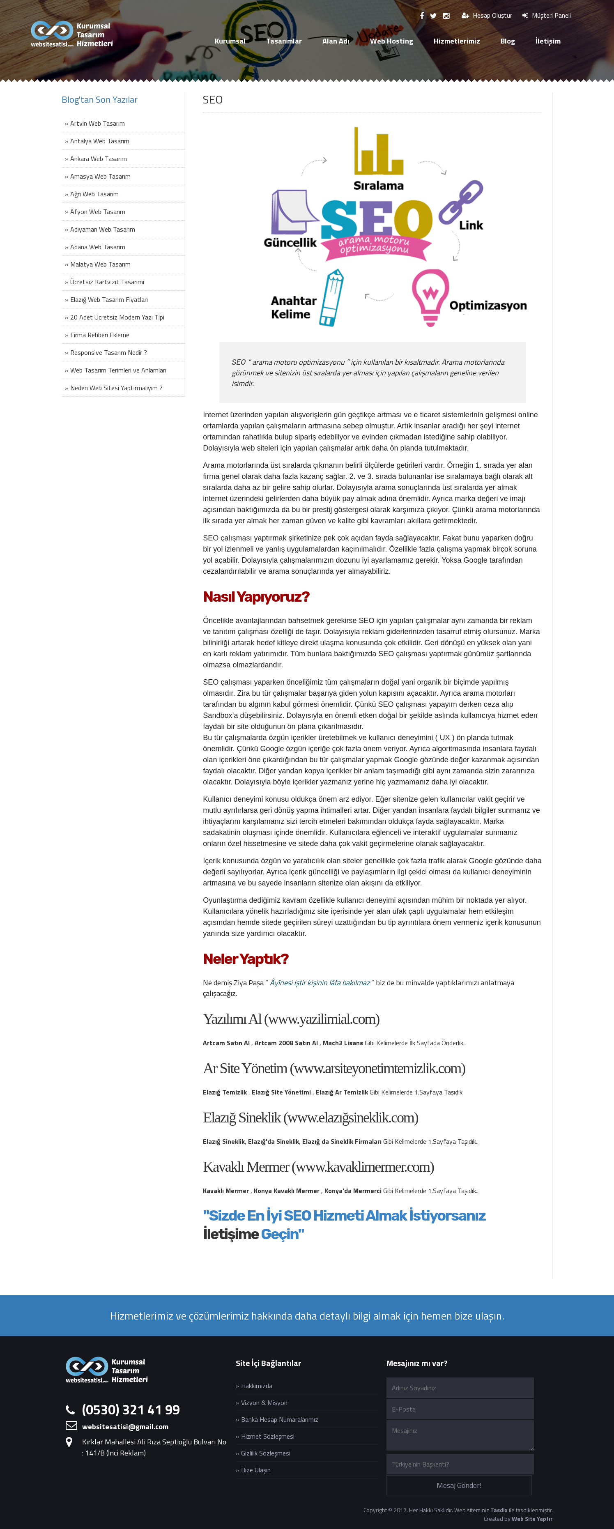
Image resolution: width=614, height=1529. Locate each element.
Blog (508, 40)
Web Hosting (391, 40)
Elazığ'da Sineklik (273, 1141)
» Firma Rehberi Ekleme (97, 335)
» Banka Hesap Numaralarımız (277, 1419)
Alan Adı (336, 40)
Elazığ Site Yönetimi (281, 1092)
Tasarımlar (284, 40)
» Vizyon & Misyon (261, 1402)
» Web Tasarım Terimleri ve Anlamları (115, 370)
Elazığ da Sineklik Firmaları (342, 1141)
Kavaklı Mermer (226, 1191)
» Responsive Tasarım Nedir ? (106, 352)
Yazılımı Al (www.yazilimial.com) (291, 1019)
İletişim (548, 40)
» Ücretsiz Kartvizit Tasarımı (104, 282)
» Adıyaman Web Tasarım (100, 229)
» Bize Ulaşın (253, 1470)
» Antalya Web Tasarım (97, 141)
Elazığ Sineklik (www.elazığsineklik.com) (310, 1117)
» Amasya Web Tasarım (98, 176)
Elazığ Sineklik (224, 1141)
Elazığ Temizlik (225, 1092)
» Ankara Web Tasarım (96, 158)
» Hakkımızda (254, 1386)
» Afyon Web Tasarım (95, 211)
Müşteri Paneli (546, 15)
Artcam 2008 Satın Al (286, 1043)
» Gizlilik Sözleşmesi (263, 1453)
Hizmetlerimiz (457, 40)
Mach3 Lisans (343, 1043)
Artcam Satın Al (226, 1043)
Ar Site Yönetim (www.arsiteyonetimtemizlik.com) (334, 1068)
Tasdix (499, 1510)
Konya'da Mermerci (353, 1191)
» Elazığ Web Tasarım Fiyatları (106, 299)
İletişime (230, 1234)
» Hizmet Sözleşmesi (265, 1436)
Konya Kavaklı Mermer (287, 1191)
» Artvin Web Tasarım (95, 123)
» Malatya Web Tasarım (98, 264)
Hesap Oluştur (487, 15)
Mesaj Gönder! (459, 1485)
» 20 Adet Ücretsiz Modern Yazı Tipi (114, 317)
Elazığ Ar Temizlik (342, 1092)
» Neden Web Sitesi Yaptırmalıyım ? (114, 388)
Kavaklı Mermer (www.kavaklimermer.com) (318, 1167)
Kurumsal (230, 40)
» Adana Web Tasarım (95, 247)
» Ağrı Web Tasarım (92, 194)
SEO (239, 362)
